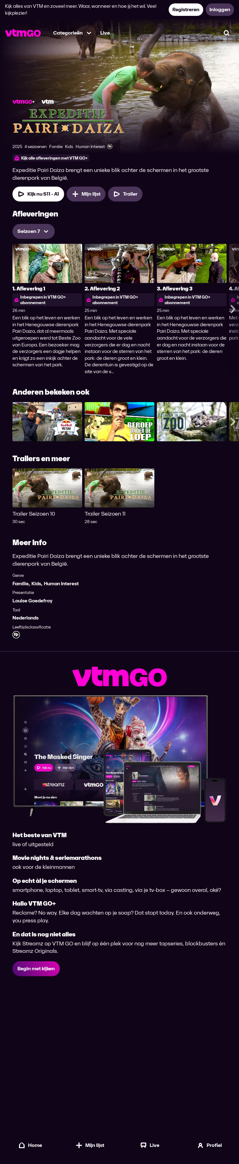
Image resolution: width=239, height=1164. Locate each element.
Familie (20, 584)
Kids (36, 584)
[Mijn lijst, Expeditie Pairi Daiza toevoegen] (86, 194)
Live (105, 33)
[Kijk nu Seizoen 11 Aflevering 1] (38, 194)
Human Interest (61, 584)
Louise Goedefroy (32, 601)
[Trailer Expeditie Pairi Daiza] (125, 194)
